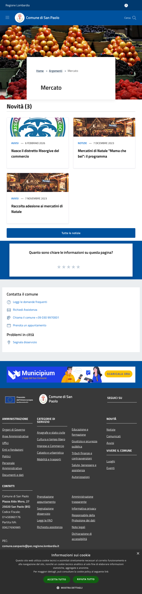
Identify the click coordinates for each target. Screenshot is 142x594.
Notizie (82, 143)
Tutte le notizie (71, 233)
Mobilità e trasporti (49, 459)
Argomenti (55, 70)
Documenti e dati (13, 475)
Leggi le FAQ (45, 520)
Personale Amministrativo (12, 465)
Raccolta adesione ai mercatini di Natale (37, 208)
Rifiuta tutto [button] (86, 579)
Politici (6, 456)
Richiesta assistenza (49, 527)
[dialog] (71, 572)
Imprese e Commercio (50, 446)
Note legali (78, 527)
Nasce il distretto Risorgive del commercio (35, 153)
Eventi (110, 468)
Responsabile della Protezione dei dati (83, 518)
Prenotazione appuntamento (46, 499)
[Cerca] (134, 18)
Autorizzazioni (81, 477)
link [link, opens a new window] (107, 571)
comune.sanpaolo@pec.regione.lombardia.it (30, 546)
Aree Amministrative (15, 436)
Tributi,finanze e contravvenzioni (82, 456)
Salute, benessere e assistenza (84, 467)
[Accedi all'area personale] (126, 5)
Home (40, 70)
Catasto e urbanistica (50, 452)
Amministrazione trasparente (82, 499)
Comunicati (113, 436)
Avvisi (15, 143)
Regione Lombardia (18, 5)
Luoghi (110, 461)
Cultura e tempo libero (51, 439)
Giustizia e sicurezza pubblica (84, 444)
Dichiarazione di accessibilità (82, 536)
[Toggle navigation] (7, 17)
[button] (71, 588)
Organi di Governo (13, 429)
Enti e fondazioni (12, 449)
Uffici (5, 443)
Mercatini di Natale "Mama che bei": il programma (102, 153)
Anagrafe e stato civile (51, 432)
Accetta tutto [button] (57, 579)
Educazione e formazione (80, 432)
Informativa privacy (84, 508)
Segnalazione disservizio (45, 511)
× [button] (137, 553)
